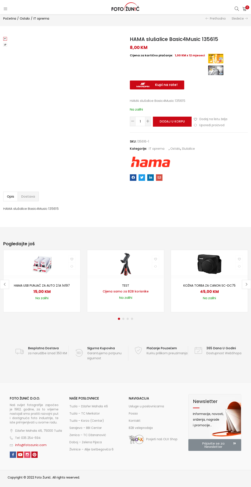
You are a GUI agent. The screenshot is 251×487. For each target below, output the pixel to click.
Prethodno (218, 18)
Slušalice (188, 148)
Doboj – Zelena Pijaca (85, 442)
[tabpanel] (41, 281)
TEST (125, 285)
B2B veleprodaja (141, 428)
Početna (9, 18)
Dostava (28, 196)
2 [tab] (123, 319)
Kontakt (135, 420)
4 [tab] (132, 319)
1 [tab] (119, 319)
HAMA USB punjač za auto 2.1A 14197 (42, 285)
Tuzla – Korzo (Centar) (86, 420)
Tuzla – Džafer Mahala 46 (88, 406)
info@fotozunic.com (31, 445)
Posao (133, 413)
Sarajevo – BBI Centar (85, 428)
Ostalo (25, 18)
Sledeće (238, 18)
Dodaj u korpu (172, 121)
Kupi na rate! (166, 84)
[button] (244, 8)
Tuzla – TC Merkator (84, 413)
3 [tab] (128, 319)
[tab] (10, 196)
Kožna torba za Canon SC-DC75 (209, 285)
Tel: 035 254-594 (28, 438)
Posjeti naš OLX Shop (153, 439)
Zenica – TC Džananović (87, 435)
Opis (10, 196)
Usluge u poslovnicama (146, 406)
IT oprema (41, 18)
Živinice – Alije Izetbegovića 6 (91, 449)
